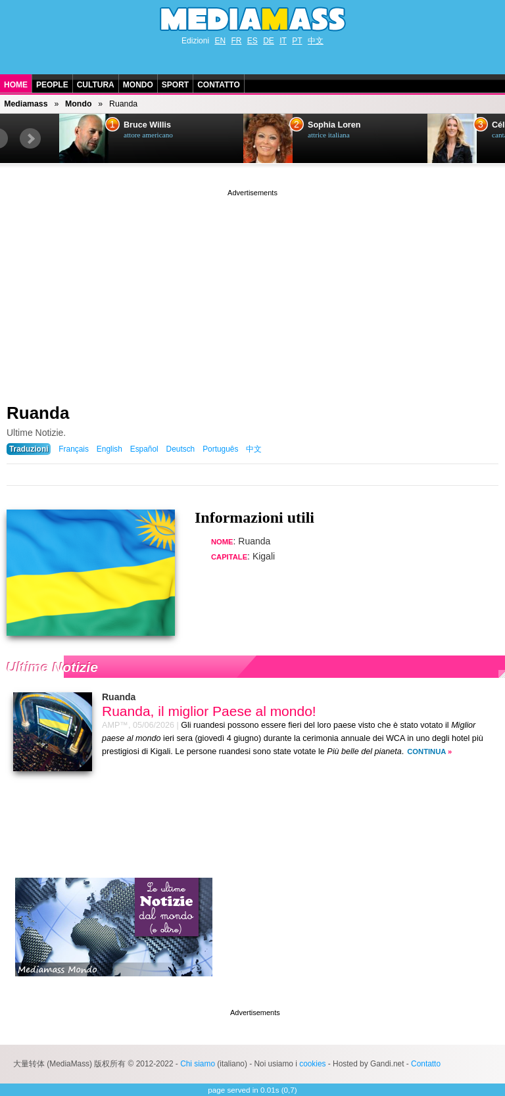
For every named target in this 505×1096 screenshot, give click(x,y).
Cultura (95, 84)
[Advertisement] (252, 291)
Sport (175, 84)
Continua (426, 751)
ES (252, 40)
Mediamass (25, 103)
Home (16, 84)
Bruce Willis (147, 125)
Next (30, 138)
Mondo (138, 84)
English (109, 449)
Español (144, 449)
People (52, 84)
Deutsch (180, 449)
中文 (316, 40)
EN (220, 40)
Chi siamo (197, 1063)
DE (268, 40)
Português (220, 449)
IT (283, 40)
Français (74, 449)
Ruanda (38, 413)
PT (297, 40)
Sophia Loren (334, 125)
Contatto (218, 84)
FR (236, 40)
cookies (312, 1063)
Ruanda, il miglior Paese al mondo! (209, 711)
